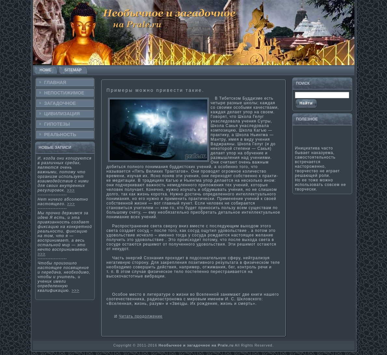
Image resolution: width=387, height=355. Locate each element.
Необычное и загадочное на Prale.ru (196, 345)
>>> (71, 190)
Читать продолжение (140, 316)
